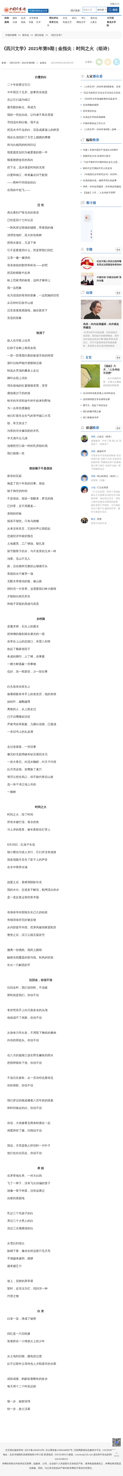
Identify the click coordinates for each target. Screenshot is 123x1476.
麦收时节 (101, 451)
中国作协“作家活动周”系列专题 (109, 279)
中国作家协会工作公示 (94, 123)
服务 (15, 18)
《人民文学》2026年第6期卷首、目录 (102, 86)
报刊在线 (39, 35)
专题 (31, 22)
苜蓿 (99, 519)
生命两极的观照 (91, 105)
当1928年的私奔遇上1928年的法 (99, 393)
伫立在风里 (102, 487)
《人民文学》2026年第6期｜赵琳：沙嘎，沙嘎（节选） (102, 129)
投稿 (23, 22)
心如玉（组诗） (105, 436)
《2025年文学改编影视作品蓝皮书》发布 (102, 98)
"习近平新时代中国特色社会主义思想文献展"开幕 (102, 162)
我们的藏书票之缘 (92, 411)
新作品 (93, 18)
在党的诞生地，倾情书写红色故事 (100, 180)
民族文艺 (67, 22)
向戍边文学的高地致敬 (94, 117)
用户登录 (75, 10)
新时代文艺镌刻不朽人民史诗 (97, 168)
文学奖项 (33, 18)
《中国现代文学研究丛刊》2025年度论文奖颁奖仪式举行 (102, 174)
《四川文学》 (56, 35)
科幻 (74, 18)
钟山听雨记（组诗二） (108, 476)
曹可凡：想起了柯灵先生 (95, 405)
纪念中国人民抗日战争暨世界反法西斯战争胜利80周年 (109, 263)
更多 (118, 250)
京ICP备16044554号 (34, 1450)
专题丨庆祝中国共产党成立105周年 (100, 150)
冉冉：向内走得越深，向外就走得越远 (102, 186)
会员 (23, 18)
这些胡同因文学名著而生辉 (96, 399)
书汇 (83, 18)
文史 (65, 18)
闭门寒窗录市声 (91, 417)
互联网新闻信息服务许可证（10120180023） (96, 1450)
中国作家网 (10, 35)
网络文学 (81, 22)
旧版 (114, 4)
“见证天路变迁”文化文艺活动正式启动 (101, 92)
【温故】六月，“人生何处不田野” (99, 192)
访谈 (15, 22)
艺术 (38, 22)
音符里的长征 (89, 111)
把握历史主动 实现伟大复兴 (97, 156)
